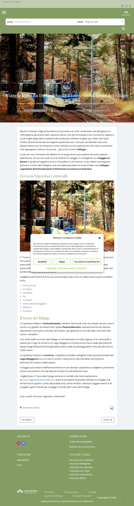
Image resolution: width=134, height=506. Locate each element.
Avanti (107, 419)
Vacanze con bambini (81, 467)
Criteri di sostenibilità (80, 441)
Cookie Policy (51, 268)
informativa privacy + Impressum (72, 268)
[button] (99, 238)
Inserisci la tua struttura (82, 446)
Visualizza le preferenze (86, 261)
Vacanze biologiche (80, 463)
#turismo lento (31, 407)
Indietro (27, 419)
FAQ (19, 465)
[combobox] (100, 22)
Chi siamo (16, 2)
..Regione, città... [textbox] (92, 22)
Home (6, 2)
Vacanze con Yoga (79, 471)
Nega (62, 261)
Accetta (42, 261)
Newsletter (23, 460)
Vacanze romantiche (80, 474)
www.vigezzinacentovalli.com (39, 379)
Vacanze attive (77, 478)
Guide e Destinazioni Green (41, 103)
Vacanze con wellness (81, 460)
